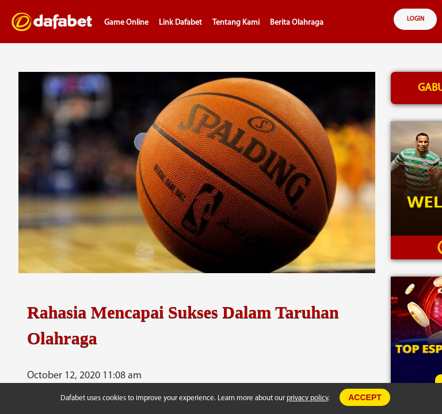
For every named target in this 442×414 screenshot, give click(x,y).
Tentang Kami (236, 22)
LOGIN (415, 19)
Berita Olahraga (296, 22)
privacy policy (307, 398)
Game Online (126, 22)
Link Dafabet (180, 22)
